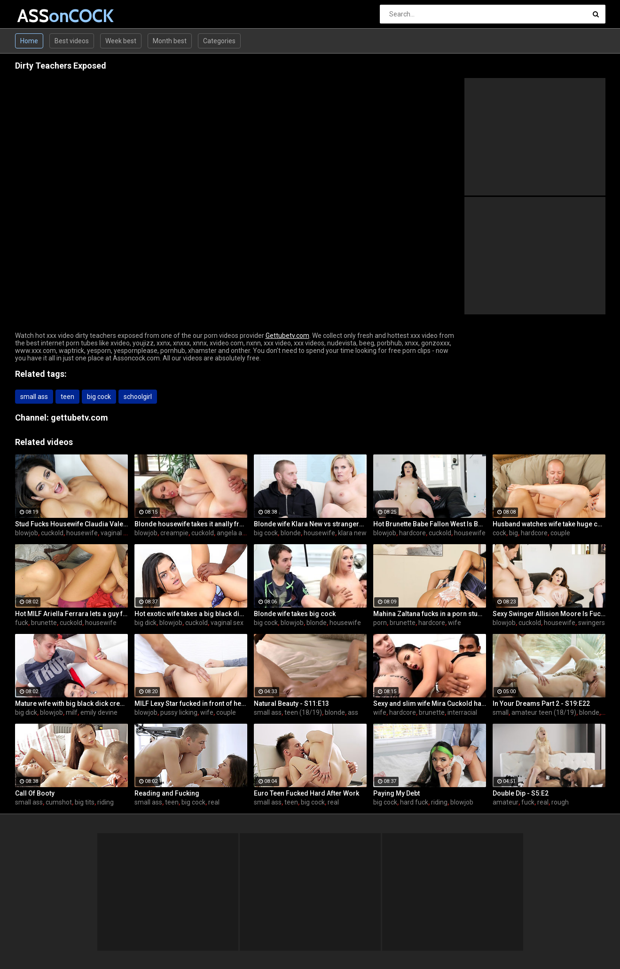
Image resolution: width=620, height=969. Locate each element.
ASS (42, 16)
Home (29, 41)
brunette (44, 622)
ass (353, 712)
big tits (84, 802)
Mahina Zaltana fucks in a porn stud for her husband (429, 613)
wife (454, 622)
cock (499, 533)
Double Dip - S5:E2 (521, 793)
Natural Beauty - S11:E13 (291, 703)
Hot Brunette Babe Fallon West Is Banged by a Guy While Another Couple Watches (429, 524)
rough (560, 802)
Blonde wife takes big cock (295, 613)
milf (72, 712)
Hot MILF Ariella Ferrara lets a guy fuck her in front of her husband (71, 613)
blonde (291, 533)
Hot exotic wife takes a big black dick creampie (190, 613)
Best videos (72, 41)
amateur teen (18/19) (543, 712)
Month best (170, 41)
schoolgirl (138, 396)
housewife (82, 533)
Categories (219, 41)
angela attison (238, 533)
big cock (99, 396)
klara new (352, 533)
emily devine (99, 712)
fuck (21, 622)
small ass (34, 396)
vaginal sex (117, 533)
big (513, 533)
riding (105, 802)
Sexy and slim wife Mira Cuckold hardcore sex (429, 703)
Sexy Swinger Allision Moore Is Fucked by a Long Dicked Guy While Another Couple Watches (549, 613)
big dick (145, 622)
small (501, 712)
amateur (505, 802)
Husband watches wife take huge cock (549, 524)
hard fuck (414, 802)
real (214, 802)
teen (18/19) (303, 712)
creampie (174, 533)
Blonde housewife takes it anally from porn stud (190, 524)
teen (67, 396)
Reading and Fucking (166, 793)
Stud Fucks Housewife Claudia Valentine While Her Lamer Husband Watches (71, 524)
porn (380, 622)
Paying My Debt (396, 793)
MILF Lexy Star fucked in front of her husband (190, 703)
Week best (120, 41)
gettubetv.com (79, 417)
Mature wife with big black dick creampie (71, 703)
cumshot (59, 802)
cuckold (52, 533)
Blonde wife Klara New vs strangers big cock (310, 524)
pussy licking (178, 712)
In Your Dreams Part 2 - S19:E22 (541, 703)
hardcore (412, 533)
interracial (462, 712)
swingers (591, 622)
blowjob (26, 533)
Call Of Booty (35, 793)
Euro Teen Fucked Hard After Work (306, 793)
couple (560, 533)
